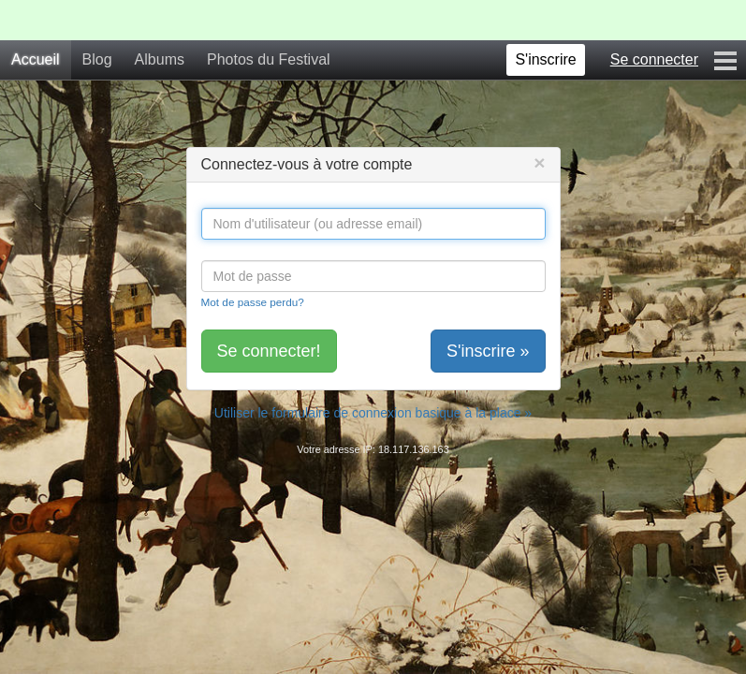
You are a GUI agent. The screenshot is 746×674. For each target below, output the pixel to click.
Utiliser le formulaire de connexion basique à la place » (373, 412)
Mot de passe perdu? (252, 302)
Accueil (35, 59)
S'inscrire (545, 59)
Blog (97, 59)
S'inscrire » (487, 351)
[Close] (539, 162)
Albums (159, 59)
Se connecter (654, 59)
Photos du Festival (268, 59)
